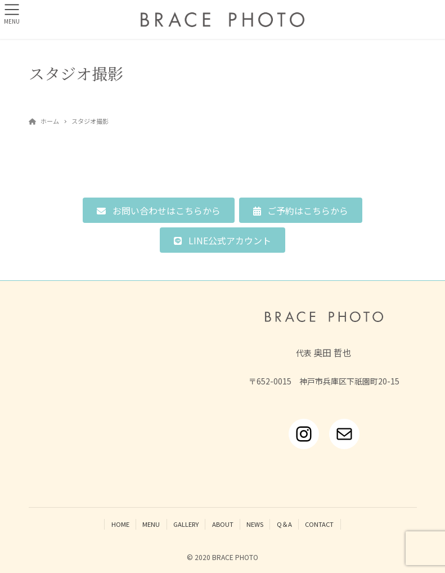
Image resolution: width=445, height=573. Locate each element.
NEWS (254, 524)
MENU (151, 524)
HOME (120, 524)
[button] (158, 210)
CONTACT (319, 524)
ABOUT (222, 524)
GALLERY (186, 524)
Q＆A (284, 524)
